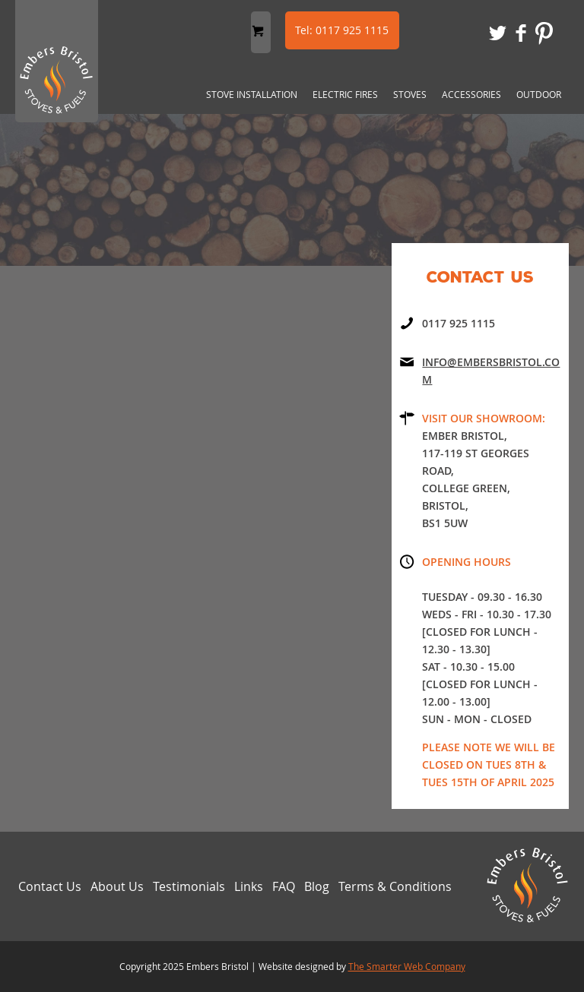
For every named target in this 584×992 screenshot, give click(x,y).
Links (248, 886)
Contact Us (49, 886)
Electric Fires (345, 94)
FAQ (283, 886)
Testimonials (189, 886)
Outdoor (538, 94)
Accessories (471, 94)
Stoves (410, 94)
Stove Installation (251, 94)
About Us (117, 886)
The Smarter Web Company (406, 966)
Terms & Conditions (395, 886)
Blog (316, 886)
